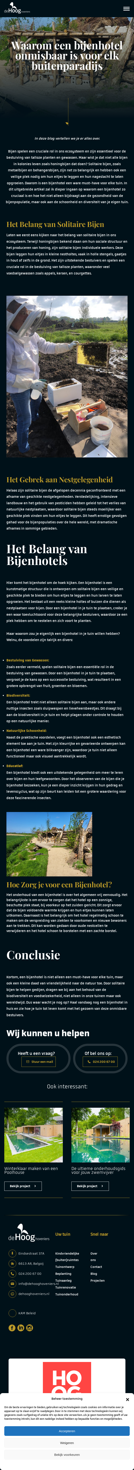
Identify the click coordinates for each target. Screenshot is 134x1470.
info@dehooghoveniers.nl (38, 1284)
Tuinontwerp (64, 1267)
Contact (96, 1267)
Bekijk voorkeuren (67, 1454)
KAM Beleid (27, 1313)
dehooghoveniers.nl (33, 1294)
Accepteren (67, 1431)
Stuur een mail (39, 1062)
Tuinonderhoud (66, 1294)
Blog (93, 1274)
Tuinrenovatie (65, 1287)
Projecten (97, 1281)
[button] (127, 1399)
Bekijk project (23, 1186)
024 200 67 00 (101, 1062)
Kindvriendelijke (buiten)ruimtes (67, 1257)
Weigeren (67, 1443)
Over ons (93, 1257)
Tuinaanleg (63, 1281)
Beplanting (63, 1274)
